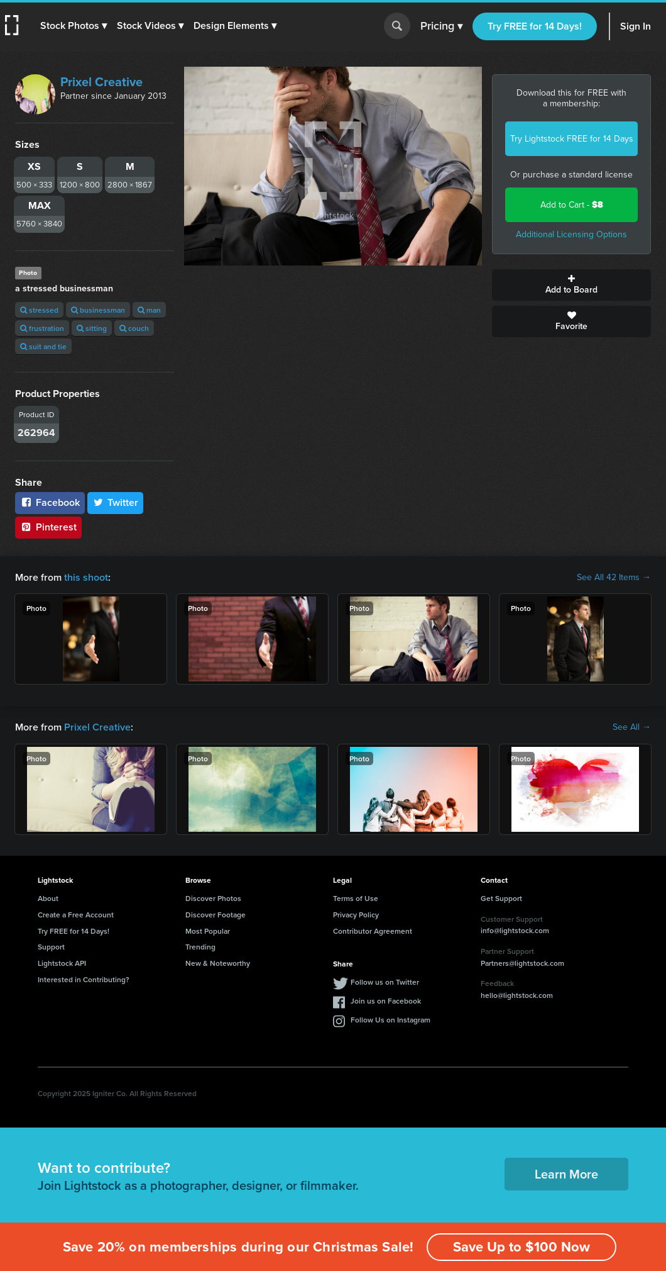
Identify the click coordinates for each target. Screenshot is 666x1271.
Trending (200, 946)
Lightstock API (62, 963)
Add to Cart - (571, 204)
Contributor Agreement (372, 931)
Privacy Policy (356, 914)
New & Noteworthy (217, 963)
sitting (92, 328)
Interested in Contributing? (83, 979)
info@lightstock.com (515, 930)
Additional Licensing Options (571, 234)
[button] (73, 26)
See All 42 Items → (614, 577)
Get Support (501, 898)
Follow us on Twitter (385, 982)
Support (51, 946)
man (149, 310)
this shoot (86, 577)
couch (134, 328)
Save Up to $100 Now (521, 1246)
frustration (42, 328)
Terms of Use (355, 898)
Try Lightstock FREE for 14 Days (571, 138)
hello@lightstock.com (517, 995)
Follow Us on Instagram (390, 1019)
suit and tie (43, 346)
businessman (98, 310)
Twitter (115, 502)
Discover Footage (215, 914)
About (48, 898)
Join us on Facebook (386, 1000)
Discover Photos (213, 898)
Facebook (50, 502)
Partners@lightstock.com (522, 963)
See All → (632, 727)
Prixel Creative (101, 81)
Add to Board (571, 285)
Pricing (441, 26)
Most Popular (207, 931)
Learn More (566, 1174)
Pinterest (48, 527)
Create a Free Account (76, 914)
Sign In (635, 26)
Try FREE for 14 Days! (535, 26)
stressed (39, 310)
